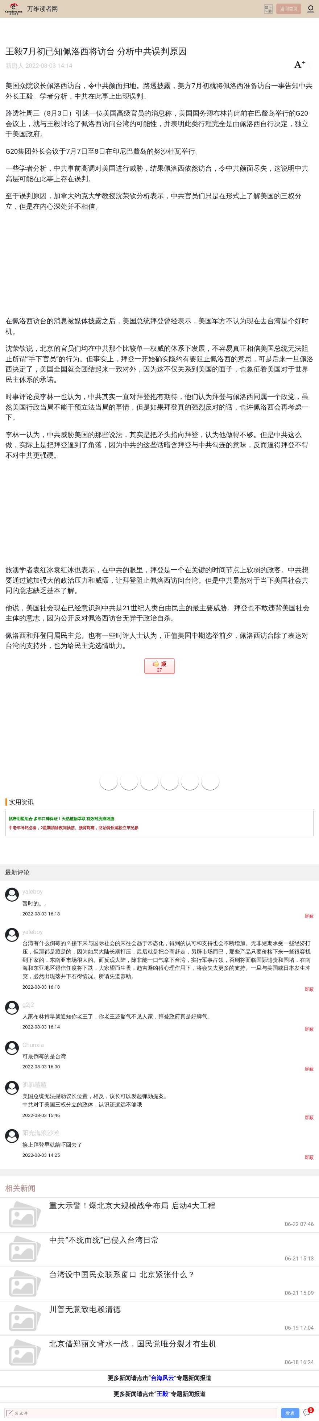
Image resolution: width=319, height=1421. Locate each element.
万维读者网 (42, 8)
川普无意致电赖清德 (85, 1309)
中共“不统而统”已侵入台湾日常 (104, 1240)
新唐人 (14, 65)
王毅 (162, 1394)
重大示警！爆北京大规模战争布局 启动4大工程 (132, 1205)
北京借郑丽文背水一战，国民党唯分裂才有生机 (133, 1343)
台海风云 (162, 1378)
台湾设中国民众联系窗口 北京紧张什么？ (122, 1274)
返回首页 (289, 8)
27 (159, 670)
